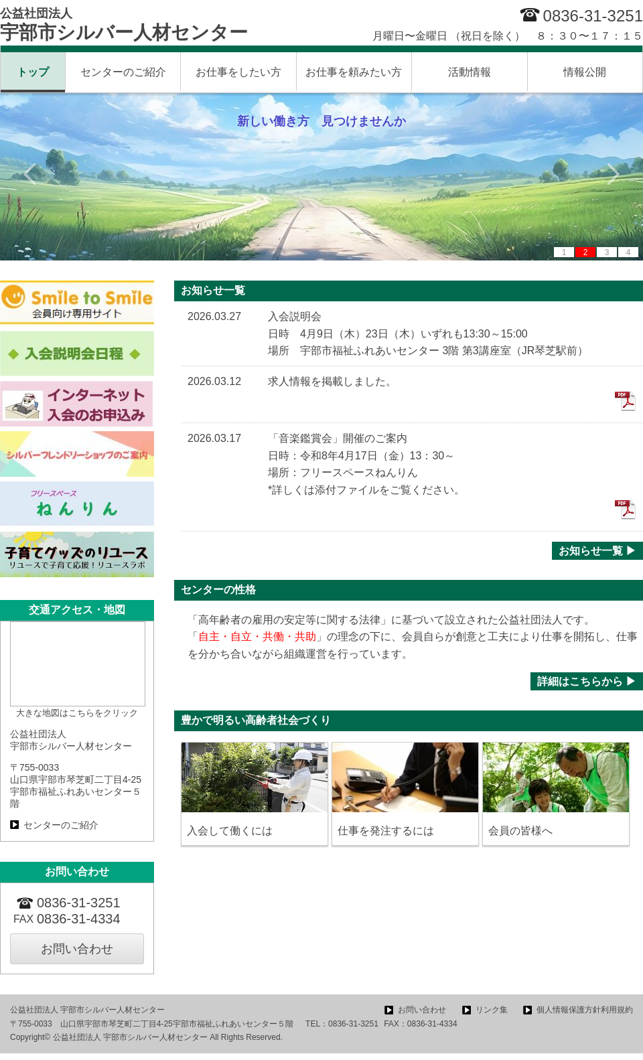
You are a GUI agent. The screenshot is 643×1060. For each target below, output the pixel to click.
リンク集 (492, 1009)
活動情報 (469, 72)
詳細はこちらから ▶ (586, 681)
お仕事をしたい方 (238, 72)
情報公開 (584, 72)
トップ (33, 72)
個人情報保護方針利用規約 (585, 1009)
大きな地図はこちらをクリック (77, 713)
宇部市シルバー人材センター (124, 25)
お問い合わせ (77, 949)
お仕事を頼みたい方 (353, 72)
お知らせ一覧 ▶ (597, 550)
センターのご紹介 (123, 72)
